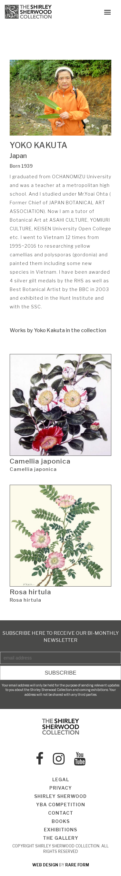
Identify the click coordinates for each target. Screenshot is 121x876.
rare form (77, 865)
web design (45, 865)
